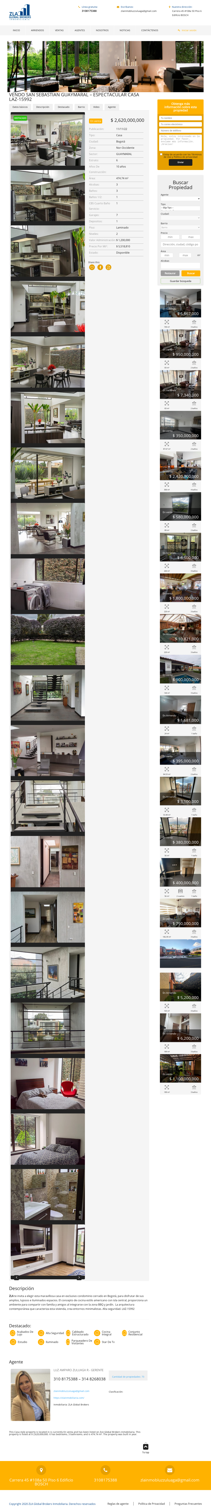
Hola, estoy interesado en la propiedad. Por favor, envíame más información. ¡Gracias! (180, 143)
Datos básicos (20, 106)
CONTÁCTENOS (149, 30)
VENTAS (59, 30)
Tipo (163, 204)
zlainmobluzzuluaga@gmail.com (71, 1391)
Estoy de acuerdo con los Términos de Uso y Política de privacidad (181, 155)
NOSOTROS (102, 30)
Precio (164, 232)
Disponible (123, 252)
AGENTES (80, 30)
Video (96, 106)
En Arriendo (169, 308)
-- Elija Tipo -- (180, 207)
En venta (95, 121)
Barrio (81, 106)
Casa (119, 135)
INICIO (16, 30)
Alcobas (165, 260)
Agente (112, 106)
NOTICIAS (125, 30)
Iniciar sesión (189, 30)
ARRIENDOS (37, 30)
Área (163, 251)
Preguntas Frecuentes (188, 1504)
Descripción (42, 106)
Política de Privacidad (151, 1504)
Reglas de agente (118, 1504)
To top (145, 1449)
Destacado (63, 106)
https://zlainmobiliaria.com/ (69, 1397)
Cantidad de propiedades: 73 (128, 1376)
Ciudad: (165, 213)
